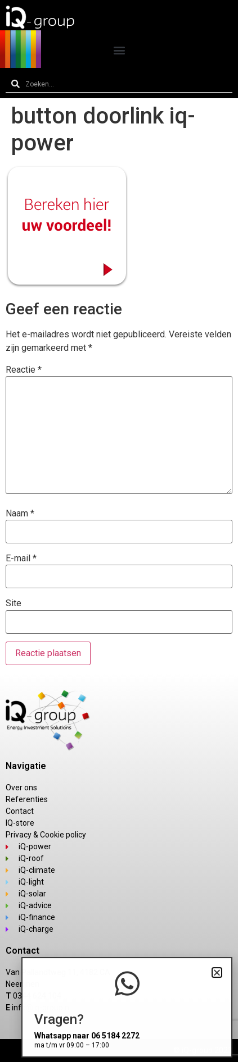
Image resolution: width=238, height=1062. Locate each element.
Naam (20, 513)
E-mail (21, 558)
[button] (119, 49)
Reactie (24, 369)
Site (13, 603)
